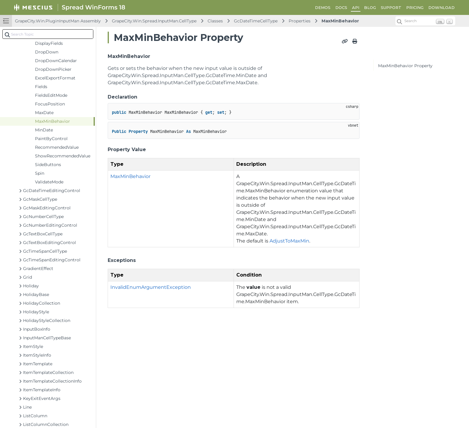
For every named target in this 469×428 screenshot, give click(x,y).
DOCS (341, 7)
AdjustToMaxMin (289, 241)
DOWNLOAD (441, 7)
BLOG (370, 7)
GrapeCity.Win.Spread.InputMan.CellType (154, 21)
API (355, 7)
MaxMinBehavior (340, 21)
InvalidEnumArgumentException (150, 287)
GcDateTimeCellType (256, 21)
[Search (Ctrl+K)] (425, 20)
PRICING (415, 7)
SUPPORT (391, 7)
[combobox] (47, 34)
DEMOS (323, 7)
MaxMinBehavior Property (405, 65)
